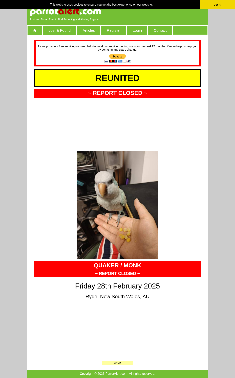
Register (114, 30)
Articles (89, 30)
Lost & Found (59, 30)
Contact (160, 30)
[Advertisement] (163, 11)
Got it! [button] (217, 4)
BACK (117, 362)
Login (137, 30)
